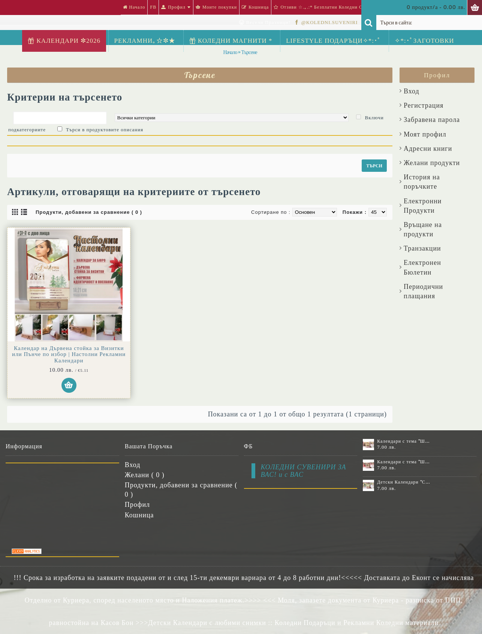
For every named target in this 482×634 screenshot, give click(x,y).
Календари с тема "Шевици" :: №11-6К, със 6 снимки (403, 441)
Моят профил (425, 134)
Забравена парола (432, 119)
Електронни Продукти (423, 205)
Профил (137, 504)
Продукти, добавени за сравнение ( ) (181, 489)
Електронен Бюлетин (422, 267)
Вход (411, 91)
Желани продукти (432, 163)
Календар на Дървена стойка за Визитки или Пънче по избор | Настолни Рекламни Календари (69, 354)
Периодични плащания (423, 291)
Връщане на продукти (423, 229)
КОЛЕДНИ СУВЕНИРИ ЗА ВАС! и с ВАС (303, 470)
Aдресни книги (428, 148)
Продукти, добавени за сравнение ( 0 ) (89, 212)
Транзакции (422, 248)
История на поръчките (422, 181)
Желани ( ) (145, 475)
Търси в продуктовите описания (104, 129)
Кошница (139, 515)
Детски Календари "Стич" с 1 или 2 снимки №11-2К (403, 482)
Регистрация (423, 105)
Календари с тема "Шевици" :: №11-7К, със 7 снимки (403, 461)
